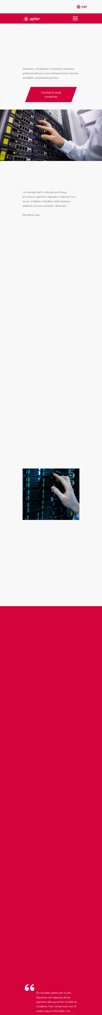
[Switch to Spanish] (82, 7)
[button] (75, 18)
